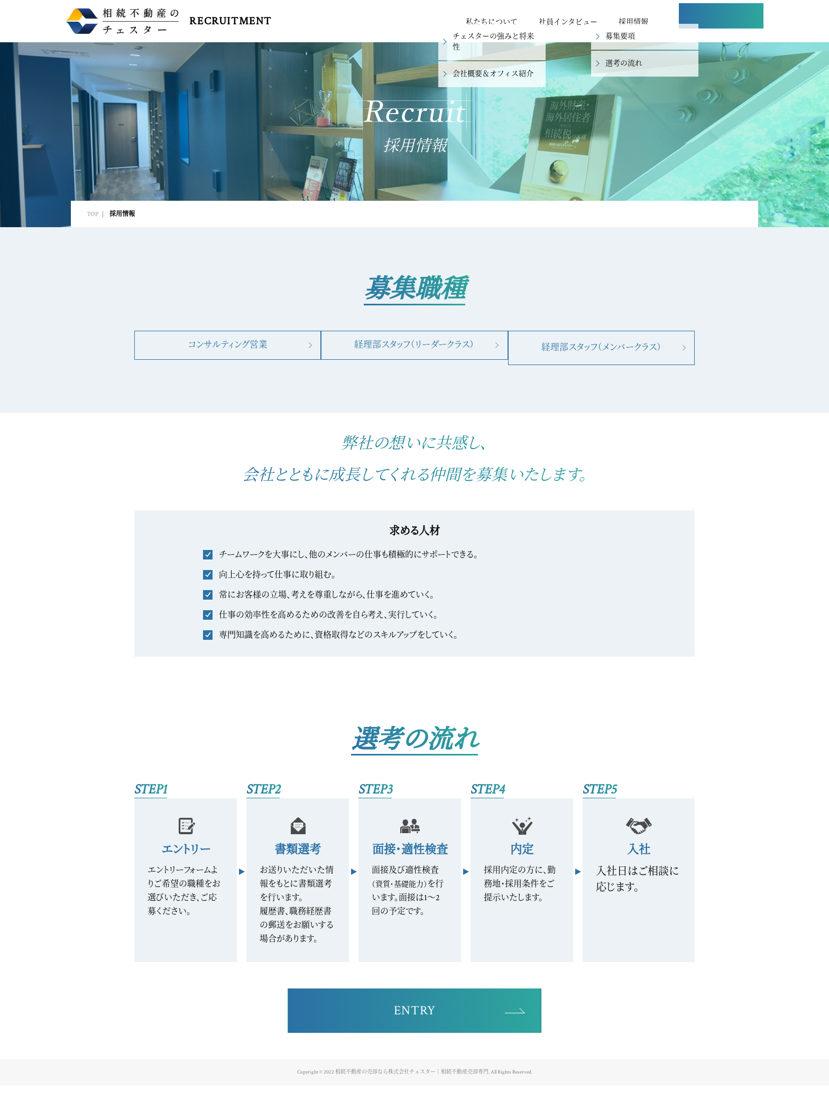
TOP (92, 214)
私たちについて (492, 22)
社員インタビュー (568, 22)
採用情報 (633, 22)
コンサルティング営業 (224, 347)
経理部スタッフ (414, 347)
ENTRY (721, 21)
